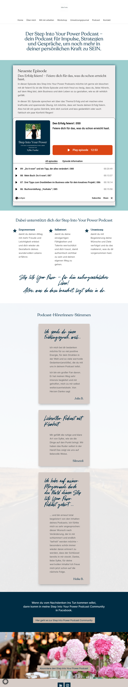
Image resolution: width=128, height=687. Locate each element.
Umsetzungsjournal (79, 20)
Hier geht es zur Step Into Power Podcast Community (64, 620)
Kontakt (107, 20)
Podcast (96, 20)
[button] (5, 681)
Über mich (31, 20)
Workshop (62, 20)
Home (20, 20)
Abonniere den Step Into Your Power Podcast (64, 668)
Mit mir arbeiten (46, 20)
